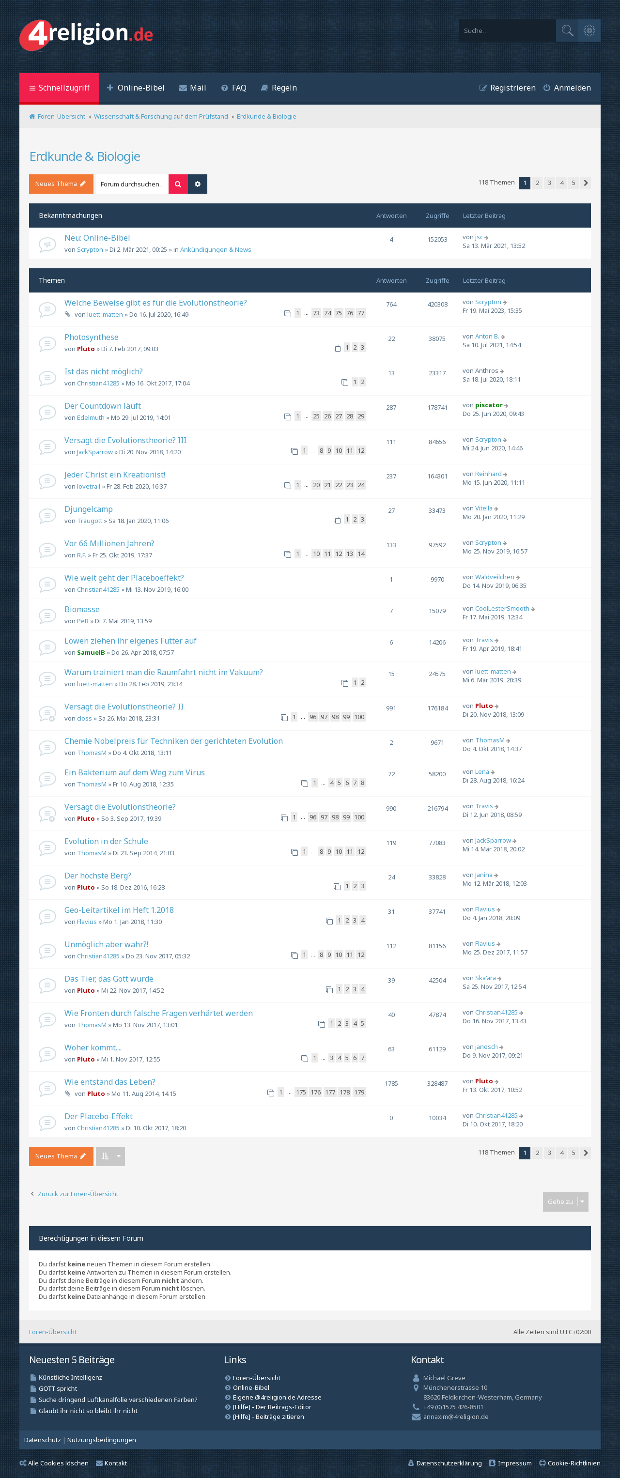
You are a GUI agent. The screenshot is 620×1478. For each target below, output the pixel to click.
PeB (83, 620)
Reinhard (488, 473)
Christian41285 (98, 383)
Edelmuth (91, 417)
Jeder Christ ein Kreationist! (114, 474)
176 (315, 1092)
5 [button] (573, 182)
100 (359, 716)
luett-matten (105, 314)
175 (301, 1092)
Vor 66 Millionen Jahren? (109, 543)
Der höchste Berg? (97, 875)
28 (349, 416)
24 (360, 484)
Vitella (484, 508)
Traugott (89, 520)
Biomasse (82, 609)
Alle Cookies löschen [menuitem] (54, 1463)
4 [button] (561, 182)
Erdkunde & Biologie (84, 156)
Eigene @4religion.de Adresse (277, 1397)
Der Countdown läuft (102, 405)
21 (327, 484)
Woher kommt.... (93, 1047)
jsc (479, 236)
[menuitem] (135, 89)
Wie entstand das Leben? (109, 1082)
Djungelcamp (88, 509)
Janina (484, 874)
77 (360, 312)
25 (316, 416)
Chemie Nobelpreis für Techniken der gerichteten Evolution (173, 741)
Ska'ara (485, 977)
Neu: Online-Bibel (97, 237)
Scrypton (90, 249)
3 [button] (549, 182)
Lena (482, 771)
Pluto (86, 348)
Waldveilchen (494, 576)
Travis (484, 639)
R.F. (81, 555)
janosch (486, 1046)
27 (338, 416)
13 (349, 553)
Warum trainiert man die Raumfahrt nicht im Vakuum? (163, 672)
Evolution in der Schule (106, 841)
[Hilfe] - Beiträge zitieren (268, 1416)
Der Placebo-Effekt (98, 1116)
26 (327, 416)
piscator (489, 404)
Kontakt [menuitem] (111, 1463)
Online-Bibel (251, 1387)
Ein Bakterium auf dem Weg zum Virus (134, 772)
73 (316, 312)
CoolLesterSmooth (502, 608)
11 (349, 450)
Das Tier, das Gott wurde (109, 978)
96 (313, 716)
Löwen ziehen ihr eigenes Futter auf (130, 640)
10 (338, 450)
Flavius (87, 921)
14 (360, 553)
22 (338, 484)
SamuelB (91, 652)
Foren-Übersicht (53, 1331)
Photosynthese (91, 337)
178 (345, 1092)
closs (84, 718)
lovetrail (88, 486)
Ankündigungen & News (215, 249)
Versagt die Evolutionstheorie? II (124, 706)
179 (359, 1092)
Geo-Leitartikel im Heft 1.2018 (119, 910)
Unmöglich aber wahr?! (106, 944)
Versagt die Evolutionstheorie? (120, 806)
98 (335, 716)
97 (324, 716)
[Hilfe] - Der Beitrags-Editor (272, 1406)
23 (349, 484)
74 (327, 312)
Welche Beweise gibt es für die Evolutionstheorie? (155, 302)
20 (316, 484)
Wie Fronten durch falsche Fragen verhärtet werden (158, 1013)
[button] (585, 183)
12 (360, 450)
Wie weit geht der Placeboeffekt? (124, 577)
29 (360, 416)
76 (349, 312)
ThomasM (92, 752)
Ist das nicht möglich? (103, 371)
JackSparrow (95, 451)
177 (330, 1092)
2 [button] (537, 182)
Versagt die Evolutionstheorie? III (125, 440)
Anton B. (487, 336)
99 (346, 716)
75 (338, 312)
